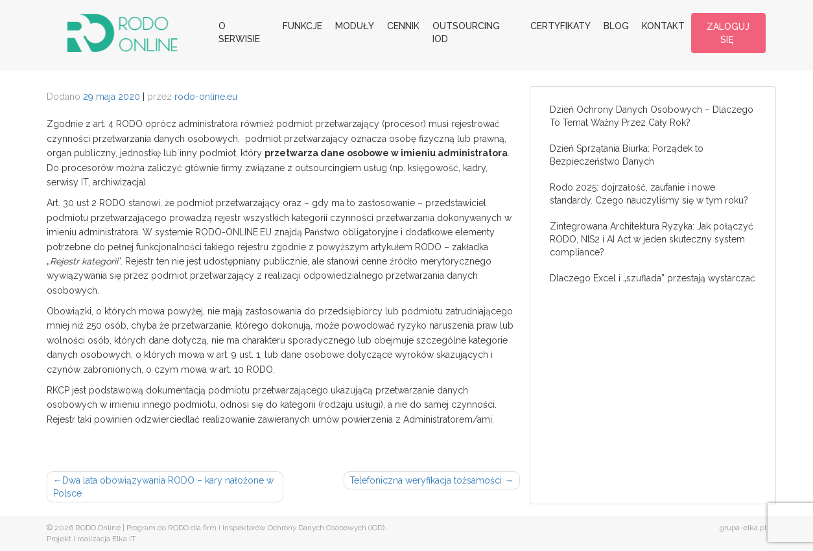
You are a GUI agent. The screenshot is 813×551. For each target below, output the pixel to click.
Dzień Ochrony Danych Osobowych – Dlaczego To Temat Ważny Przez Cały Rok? (651, 116)
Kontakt (663, 26)
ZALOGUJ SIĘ (728, 33)
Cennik (403, 26)
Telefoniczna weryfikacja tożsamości (425, 480)
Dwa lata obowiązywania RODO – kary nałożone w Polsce (163, 486)
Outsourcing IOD (466, 32)
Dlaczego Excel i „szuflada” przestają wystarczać (652, 278)
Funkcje (302, 26)
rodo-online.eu (205, 96)
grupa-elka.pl (743, 527)
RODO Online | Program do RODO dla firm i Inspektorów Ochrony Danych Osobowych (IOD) (229, 527)
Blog (616, 26)
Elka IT (124, 538)
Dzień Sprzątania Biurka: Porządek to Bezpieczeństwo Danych (626, 155)
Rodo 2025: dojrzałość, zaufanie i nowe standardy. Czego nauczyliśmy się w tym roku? (649, 193)
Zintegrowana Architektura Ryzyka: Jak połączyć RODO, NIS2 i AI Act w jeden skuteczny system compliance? (651, 239)
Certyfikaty (560, 26)
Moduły (354, 26)
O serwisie (239, 32)
